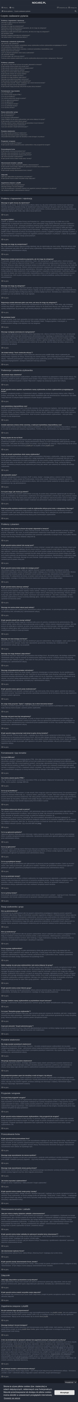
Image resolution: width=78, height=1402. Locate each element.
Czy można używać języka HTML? (11, 94)
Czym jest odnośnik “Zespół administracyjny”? (14, 126)
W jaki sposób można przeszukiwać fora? (13, 151)
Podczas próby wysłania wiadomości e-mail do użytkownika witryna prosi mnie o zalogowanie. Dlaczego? (32, 58)
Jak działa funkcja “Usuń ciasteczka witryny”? (14, 37)
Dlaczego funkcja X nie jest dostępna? (12, 186)
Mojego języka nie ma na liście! (10, 50)
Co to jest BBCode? (7, 92)
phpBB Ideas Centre (28, 1329)
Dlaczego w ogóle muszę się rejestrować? (13, 22)
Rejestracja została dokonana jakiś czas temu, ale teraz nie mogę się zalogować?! (25, 31)
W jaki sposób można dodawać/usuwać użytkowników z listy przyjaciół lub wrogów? (25, 144)
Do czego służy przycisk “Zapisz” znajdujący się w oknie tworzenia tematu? (23, 82)
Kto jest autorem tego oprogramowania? (13, 184)
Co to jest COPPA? (6, 24)
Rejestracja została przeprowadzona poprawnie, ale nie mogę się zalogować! (23, 28)
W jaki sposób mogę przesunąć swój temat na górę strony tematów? (21, 86)
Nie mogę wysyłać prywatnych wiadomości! (14, 133)
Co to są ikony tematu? (8, 107)
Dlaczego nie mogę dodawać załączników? (13, 77)
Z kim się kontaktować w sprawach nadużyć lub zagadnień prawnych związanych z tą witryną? (28, 188)
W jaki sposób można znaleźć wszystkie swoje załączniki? (18, 178)
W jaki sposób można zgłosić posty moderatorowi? (16, 81)
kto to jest (18, 1346)
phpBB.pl (29, 445)
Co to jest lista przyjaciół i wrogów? (11, 143)
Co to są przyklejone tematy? (9, 103)
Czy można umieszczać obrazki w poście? (13, 98)
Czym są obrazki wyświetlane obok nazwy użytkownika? (17, 52)
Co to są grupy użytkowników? (10, 117)
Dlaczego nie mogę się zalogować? (11, 29)
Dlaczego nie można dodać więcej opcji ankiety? (15, 71)
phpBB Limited (57, 1312)
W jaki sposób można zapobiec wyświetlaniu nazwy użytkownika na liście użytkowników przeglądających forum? (34, 45)
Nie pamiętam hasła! (7, 33)
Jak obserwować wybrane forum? (11, 168)
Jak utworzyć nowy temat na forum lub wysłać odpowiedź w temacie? (21, 64)
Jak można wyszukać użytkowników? (12, 156)
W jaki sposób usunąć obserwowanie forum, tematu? (16, 170)
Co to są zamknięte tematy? (9, 105)
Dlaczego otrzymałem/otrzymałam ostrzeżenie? (15, 79)
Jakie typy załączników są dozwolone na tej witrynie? (16, 176)
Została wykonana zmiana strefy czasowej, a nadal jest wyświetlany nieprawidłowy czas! (27, 49)
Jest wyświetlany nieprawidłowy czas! (12, 47)
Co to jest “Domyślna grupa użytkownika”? (13, 125)
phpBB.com (49, 445)
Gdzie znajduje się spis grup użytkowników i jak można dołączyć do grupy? (23, 119)
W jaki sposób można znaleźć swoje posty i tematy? (16, 158)
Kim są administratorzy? (8, 114)
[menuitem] (11, 7)
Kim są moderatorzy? (7, 115)
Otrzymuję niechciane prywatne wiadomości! (14, 135)
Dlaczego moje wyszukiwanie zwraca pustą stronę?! (16, 154)
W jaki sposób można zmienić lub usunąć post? (15, 66)
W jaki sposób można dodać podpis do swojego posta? (17, 68)
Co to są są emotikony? (8, 96)
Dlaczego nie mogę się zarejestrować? (12, 26)
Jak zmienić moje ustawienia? (10, 43)
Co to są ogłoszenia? (7, 102)
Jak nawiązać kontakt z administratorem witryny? (15, 190)
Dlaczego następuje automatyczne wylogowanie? (15, 35)
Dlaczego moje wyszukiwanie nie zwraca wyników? (16, 153)
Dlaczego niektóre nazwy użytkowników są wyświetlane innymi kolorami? (22, 123)
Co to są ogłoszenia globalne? (10, 100)
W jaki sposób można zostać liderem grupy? (14, 121)
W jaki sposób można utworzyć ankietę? (13, 70)
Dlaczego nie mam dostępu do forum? (12, 75)
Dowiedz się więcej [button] (12, 1398)
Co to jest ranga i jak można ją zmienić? (13, 56)
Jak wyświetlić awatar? (8, 54)
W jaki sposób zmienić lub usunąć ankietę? (13, 73)
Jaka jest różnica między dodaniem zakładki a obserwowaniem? (20, 165)
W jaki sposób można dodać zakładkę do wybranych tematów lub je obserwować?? (25, 166)
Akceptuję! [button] (64, 1393)
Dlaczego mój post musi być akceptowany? (13, 84)
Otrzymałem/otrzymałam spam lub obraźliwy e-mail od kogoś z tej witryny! (22, 136)
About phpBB (43, 1316)
